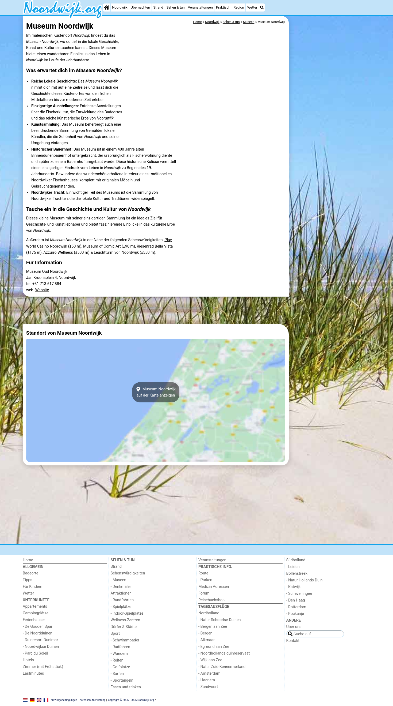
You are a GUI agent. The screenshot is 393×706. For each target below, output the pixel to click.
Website (42, 290)
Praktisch (223, 7)
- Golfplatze (120, 667)
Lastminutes (33, 673)
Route (203, 573)
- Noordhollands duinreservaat (224, 653)
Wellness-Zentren (125, 620)
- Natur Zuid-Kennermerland (221, 666)
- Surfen (117, 673)
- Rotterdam (296, 607)
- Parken (205, 580)
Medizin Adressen (213, 586)
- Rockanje (295, 613)
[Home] (106, 7)
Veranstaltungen (200, 7)
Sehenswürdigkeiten (128, 573)
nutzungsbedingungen (64, 699)
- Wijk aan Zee (210, 660)
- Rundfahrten (122, 600)
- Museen (118, 580)
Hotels (28, 660)
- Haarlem (206, 680)
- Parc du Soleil (35, 653)
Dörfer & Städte (124, 627)
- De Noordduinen (37, 633)
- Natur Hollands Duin (304, 580)
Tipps (27, 580)
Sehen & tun (176, 7)
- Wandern (119, 653)
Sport (115, 633)
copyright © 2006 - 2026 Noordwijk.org (131, 699)
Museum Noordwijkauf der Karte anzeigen (156, 392)
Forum (203, 593)
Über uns (294, 627)
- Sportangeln (122, 680)
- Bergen (205, 633)
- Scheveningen (299, 593)
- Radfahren (120, 647)
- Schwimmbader (125, 640)
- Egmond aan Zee (213, 646)
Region (238, 7)
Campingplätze (35, 613)
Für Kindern (32, 586)
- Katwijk (293, 587)
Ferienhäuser (34, 620)
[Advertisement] (330, 139)
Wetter (252, 7)
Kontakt (293, 640)
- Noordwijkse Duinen (41, 646)
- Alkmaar (206, 640)
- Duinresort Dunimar (40, 640)
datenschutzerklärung (92, 699)
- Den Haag (295, 600)
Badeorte (30, 573)
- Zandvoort (208, 687)
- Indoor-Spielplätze (127, 613)
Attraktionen (121, 593)
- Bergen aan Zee (212, 626)
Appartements (35, 606)
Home (28, 560)
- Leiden (293, 567)
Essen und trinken (126, 687)
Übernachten (140, 7)
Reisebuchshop (211, 600)
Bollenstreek (296, 573)
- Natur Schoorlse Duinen (219, 620)
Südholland (296, 560)
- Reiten (117, 660)
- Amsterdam (209, 673)
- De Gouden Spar (37, 626)
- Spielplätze (121, 606)
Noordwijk (119, 7)
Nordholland (208, 613)
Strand (158, 7)
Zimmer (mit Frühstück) (43, 666)
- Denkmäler (121, 586)
